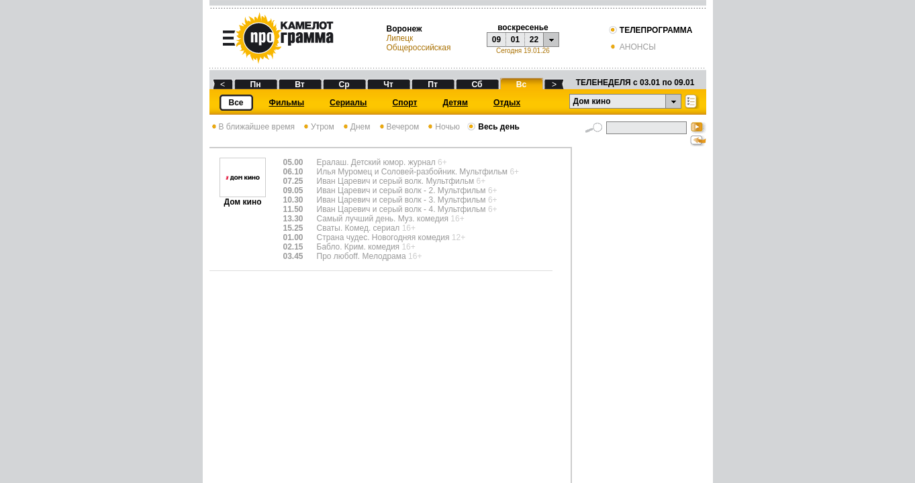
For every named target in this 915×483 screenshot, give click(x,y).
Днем (356, 126)
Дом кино (243, 198)
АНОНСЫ (632, 47)
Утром (317, 126)
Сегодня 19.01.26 (523, 50)
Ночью (443, 126)
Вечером (398, 126)
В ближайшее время (252, 126)
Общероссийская (418, 47)
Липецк (399, 38)
